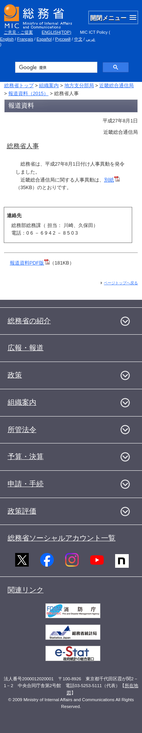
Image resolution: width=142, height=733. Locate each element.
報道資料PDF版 (30, 263)
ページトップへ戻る (121, 283)
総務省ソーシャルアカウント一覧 (61, 538)
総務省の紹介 (29, 321)
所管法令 (22, 430)
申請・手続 (26, 484)
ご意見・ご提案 (18, 32)
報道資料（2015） (28, 93)
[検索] (55, 67)
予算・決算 (26, 456)
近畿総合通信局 (116, 85)
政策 (15, 375)
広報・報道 (26, 348)
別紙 (112, 180)
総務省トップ (19, 85)
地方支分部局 (79, 85)
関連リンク (26, 590)
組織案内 (49, 85)
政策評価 (22, 511)
